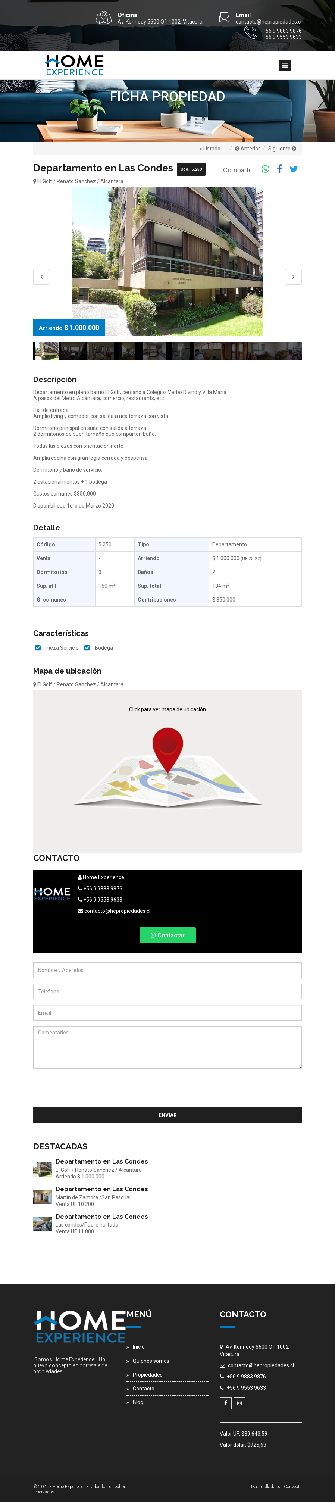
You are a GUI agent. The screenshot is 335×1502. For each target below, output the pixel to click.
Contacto (143, 1389)
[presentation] (245, 1088)
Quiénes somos (151, 1361)
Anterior (247, 149)
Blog (138, 1402)
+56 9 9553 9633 (100, 900)
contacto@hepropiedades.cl (114, 911)
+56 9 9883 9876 (100, 888)
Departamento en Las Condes (102, 1161)
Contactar (168, 935)
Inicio (139, 1347)
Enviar (168, 1115)
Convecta (293, 1486)
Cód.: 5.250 (191, 169)
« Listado (210, 149)
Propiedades (148, 1375)
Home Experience (101, 877)
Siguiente (282, 149)
